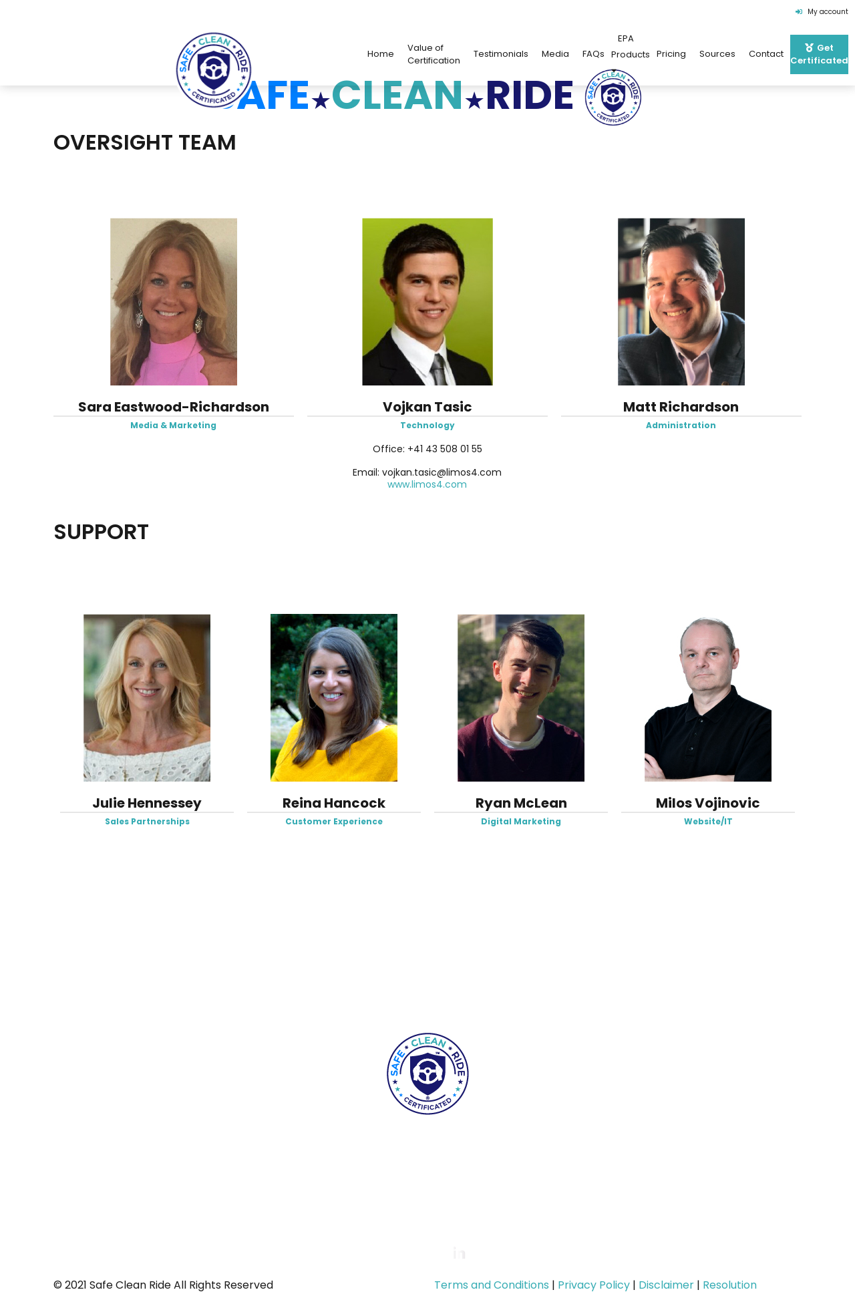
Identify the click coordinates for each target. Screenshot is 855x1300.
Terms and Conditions (491, 1285)
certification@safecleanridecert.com (458, 1189)
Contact (766, 53)
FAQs (593, 53)
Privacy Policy (594, 1285)
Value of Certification (433, 54)
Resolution (730, 1285)
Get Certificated (752, 991)
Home (89, 991)
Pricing (671, 53)
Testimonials (501, 53)
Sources (717, 53)
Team (312, 991)
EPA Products (630, 53)
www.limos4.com (427, 484)
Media (555, 53)
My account (822, 12)
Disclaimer (666, 1285)
